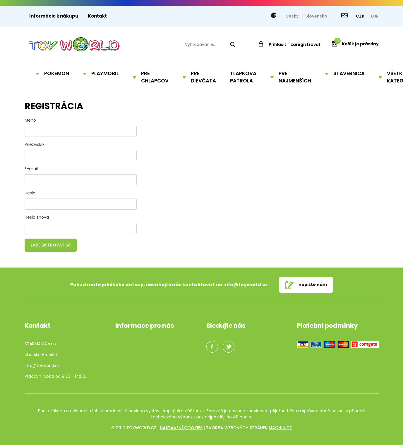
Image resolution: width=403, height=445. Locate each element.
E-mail (31, 169)
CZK (360, 16)
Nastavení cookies (181, 428)
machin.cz (280, 428)
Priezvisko (34, 144)
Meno (30, 120)
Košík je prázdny (356, 44)
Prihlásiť (277, 44)
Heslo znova (37, 217)
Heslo (30, 193)
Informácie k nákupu (53, 16)
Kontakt (97, 16)
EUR (375, 16)
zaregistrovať (305, 44)
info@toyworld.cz (245, 284)
